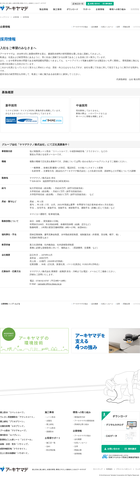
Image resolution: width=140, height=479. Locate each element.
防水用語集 (50, 450)
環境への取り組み (82, 412)
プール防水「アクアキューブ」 (13, 430)
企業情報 (16, 17)
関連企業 (126, 27)
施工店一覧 (50, 443)
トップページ (4, 17)
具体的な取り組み (81, 424)
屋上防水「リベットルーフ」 (12, 412)
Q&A (48, 446)
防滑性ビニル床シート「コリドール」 (16, 439)
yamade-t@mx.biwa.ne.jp (49, 284)
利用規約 (109, 469)
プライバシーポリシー (124, 469)
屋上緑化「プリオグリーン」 (12, 421)
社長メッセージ (107, 27)
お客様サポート (52, 438)
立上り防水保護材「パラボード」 (14, 453)
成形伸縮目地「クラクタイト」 (13, 449)
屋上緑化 (50, 424)
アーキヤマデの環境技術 (84, 421)
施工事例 (49, 412)
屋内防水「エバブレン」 (11, 435)
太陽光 (49, 421)
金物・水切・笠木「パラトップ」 (14, 444)
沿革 (118, 27)
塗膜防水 (50, 432)
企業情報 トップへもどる (10, 304)
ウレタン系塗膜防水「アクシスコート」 (17, 417)
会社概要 (94, 27)
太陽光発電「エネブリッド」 (12, 426)
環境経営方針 (79, 417)
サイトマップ (97, 469)
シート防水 (50, 417)
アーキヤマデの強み (80, 27)
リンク (137, 469)
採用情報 (78, 454)
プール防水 (50, 428)
